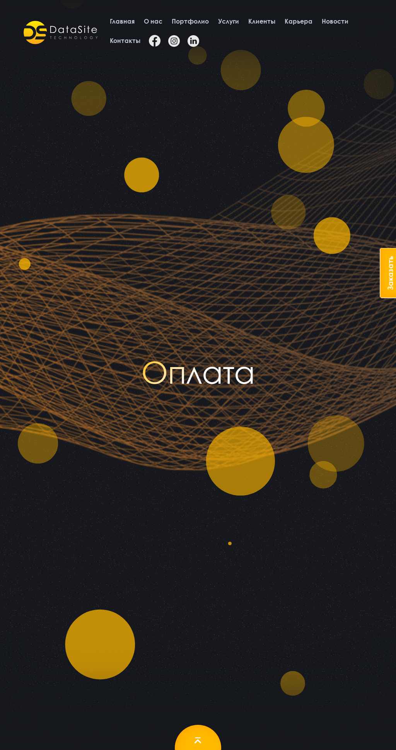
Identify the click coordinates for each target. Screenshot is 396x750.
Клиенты (261, 21)
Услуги (228, 21)
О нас (153, 21)
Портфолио (190, 21)
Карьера (298, 21)
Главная (122, 21)
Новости (335, 21)
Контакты (125, 41)
